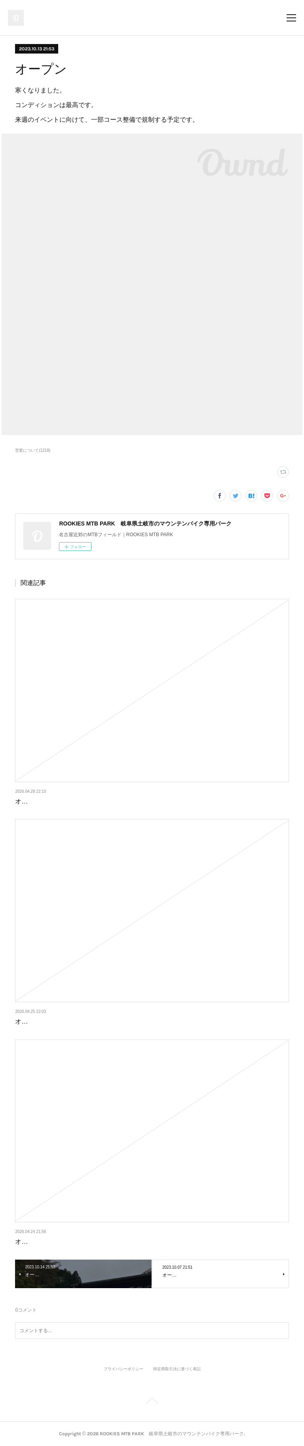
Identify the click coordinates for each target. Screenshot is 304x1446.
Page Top (152, 1402)
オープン (27, 801)
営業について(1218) (32, 450)
